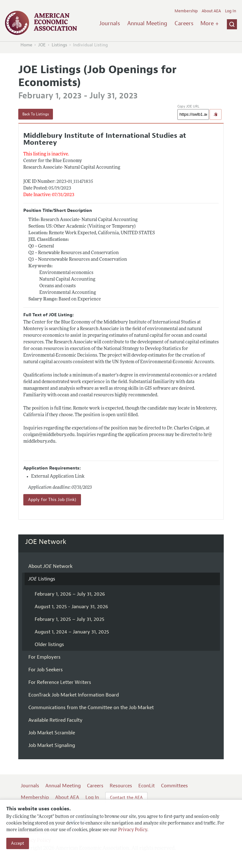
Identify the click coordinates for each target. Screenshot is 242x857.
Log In (230, 11)
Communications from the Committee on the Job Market (91, 707)
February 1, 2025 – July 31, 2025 (69, 619)
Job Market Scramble (51, 733)
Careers (184, 23)
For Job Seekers (45, 670)
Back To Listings (35, 114)
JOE (42, 45)
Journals (109, 23)
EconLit (146, 786)
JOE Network (45, 541)
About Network (50, 566)
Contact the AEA (126, 797)
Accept (17, 843)
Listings (59, 45)
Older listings (49, 644)
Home (26, 45)
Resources (121, 786)
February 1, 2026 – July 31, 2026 (70, 594)
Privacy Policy (132, 830)
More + (209, 23)
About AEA (211, 11)
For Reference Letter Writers (59, 682)
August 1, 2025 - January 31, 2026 (71, 606)
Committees (174, 786)
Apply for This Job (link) (52, 499)
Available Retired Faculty (55, 720)
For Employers (44, 657)
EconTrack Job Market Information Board (73, 695)
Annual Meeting (147, 23)
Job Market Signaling (51, 745)
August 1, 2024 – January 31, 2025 (72, 632)
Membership (186, 11)
